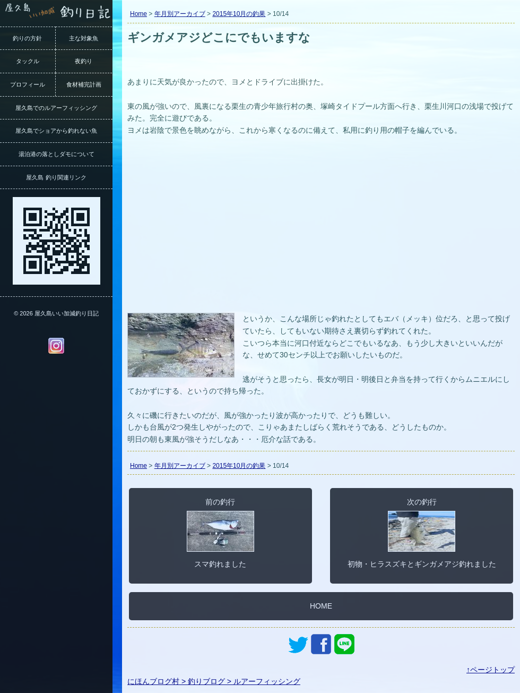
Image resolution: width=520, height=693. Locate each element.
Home (138, 14)
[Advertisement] (321, 230)
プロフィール (27, 84)
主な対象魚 (83, 38)
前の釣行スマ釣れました (220, 533)
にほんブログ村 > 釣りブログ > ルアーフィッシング (213, 681)
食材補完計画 (83, 84)
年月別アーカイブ (179, 14)
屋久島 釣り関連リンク (56, 177)
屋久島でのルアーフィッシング (56, 108)
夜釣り (83, 61)
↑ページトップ (490, 669)
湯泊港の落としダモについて (56, 154)
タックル (27, 61)
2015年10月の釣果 (238, 14)
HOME (321, 606)
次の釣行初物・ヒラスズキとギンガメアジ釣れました (422, 533)
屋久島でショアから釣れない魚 (56, 130)
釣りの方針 (27, 38)
